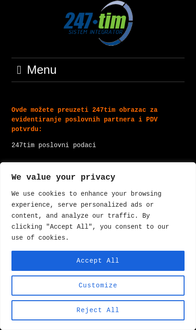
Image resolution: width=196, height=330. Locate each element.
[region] (98, 246)
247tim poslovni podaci (53, 145)
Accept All (98, 260)
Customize (98, 285)
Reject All (98, 310)
